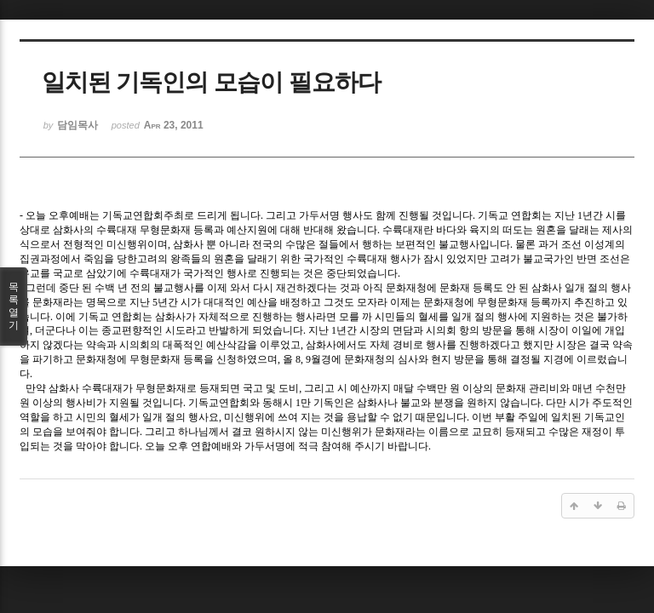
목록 (14, 306)
